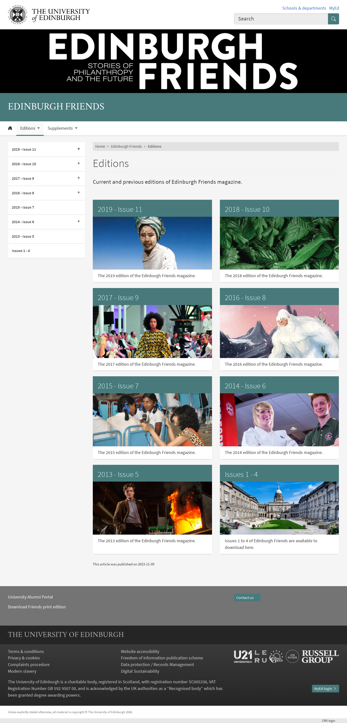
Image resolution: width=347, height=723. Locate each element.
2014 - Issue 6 (23, 221)
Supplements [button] (61, 128)
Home (100, 146)
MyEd (334, 8)
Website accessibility (140, 651)
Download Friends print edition (37, 607)
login (330, 721)
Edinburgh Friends (126, 146)
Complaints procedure (29, 664)
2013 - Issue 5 (23, 236)
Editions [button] (28, 128)
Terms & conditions (26, 651)
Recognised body (185, 688)
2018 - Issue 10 (24, 163)
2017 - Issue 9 (23, 178)
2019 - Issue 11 (24, 149)
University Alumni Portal (30, 597)
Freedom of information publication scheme (162, 658)
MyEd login (325, 688)
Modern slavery (22, 671)
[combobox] (281, 18)
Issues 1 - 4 (21, 250)
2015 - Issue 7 (23, 207)
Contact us (247, 597)
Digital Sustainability (140, 671)
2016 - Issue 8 (23, 192)
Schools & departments (304, 8)
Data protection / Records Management (157, 664)
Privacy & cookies (24, 658)
